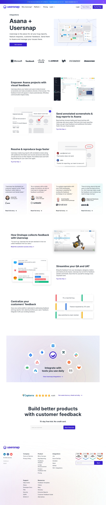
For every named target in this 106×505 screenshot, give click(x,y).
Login (78, 7)
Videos (40, 485)
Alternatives (41, 497)
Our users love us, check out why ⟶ (70, 395)
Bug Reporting (42, 458)
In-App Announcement (42, 465)
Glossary (40, 489)
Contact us (5, 460)
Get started (18, 44)
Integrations (56, 454)
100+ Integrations (57, 468)
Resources (41, 480)
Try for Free (97, 7)
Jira (53, 456)
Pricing (40, 473)
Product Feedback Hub (42, 469)
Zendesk (54, 461)
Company (26, 454)
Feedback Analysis (40, 461)
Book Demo (86, 7)
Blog (39, 487)
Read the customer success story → (22, 246)
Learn (51, 7)
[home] (11, 6)
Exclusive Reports (43, 492)
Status (25, 485)
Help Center (26, 482)
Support (25, 480)
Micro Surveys (42, 456)
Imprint (5, 463)
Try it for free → (61, 129)
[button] (38, 7)
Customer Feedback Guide (45, 494)
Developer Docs (27, 487)
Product (40, 454)
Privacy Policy (27, 458)
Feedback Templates (44, 482)
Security (25, 492)
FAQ (24, 489)
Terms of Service (28, 456)
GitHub (54, 465)
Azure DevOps (56, 458)
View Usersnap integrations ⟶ (53, 376)
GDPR (24, 494)
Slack (54, 463)
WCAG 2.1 (26, 497)
